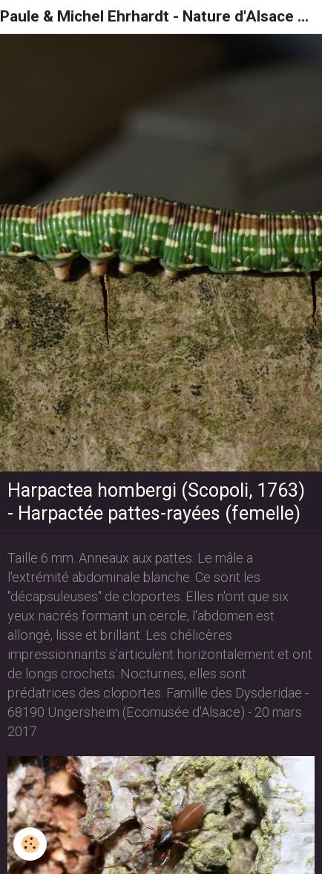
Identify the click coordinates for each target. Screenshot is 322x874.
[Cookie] (30, 844)
